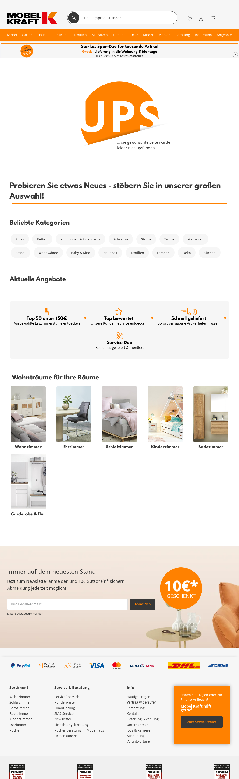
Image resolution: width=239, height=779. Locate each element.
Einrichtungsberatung (71, 724)
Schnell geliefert (188, 316)
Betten (42, 239)
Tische (169, 239)
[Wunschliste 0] (213, 18)
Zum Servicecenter (201, 722)
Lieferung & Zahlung (143, 719)
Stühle (146, 239)
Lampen (163, 253)
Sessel (20, 253)
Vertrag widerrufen (142, 702)
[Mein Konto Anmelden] (201, 18)
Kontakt (133, 713)
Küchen (210, 253)
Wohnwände (48, 253)
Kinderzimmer (20, 719)
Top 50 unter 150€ (47, 316)
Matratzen (195, 239)
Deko (187, 253)
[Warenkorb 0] (225, 18)
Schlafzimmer (20, 702)
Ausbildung (136, 736)
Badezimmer (19, 713)
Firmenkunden (65, 736)
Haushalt (110, 253)
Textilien (137, 253)
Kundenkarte (64, 702)
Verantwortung (138, 741)
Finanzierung (64, 708)
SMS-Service (64, 713)
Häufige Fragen (138, 696)
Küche (14, 730)
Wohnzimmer (19, 696)
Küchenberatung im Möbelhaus (79, 730)
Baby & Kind (80, 253)
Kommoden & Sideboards (80, 239)
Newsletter (62, 719)
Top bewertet (119, 316)
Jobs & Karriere (138, 730)
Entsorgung (136, 708)
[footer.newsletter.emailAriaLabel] (67, 604)
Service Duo (119, 341)
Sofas (20, 239)
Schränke (120, 239)
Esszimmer (17, 724)
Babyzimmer (19, 708)
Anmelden (143, 604)
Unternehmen (138, 724)
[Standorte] (190, 18)
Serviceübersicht (67, 696)
